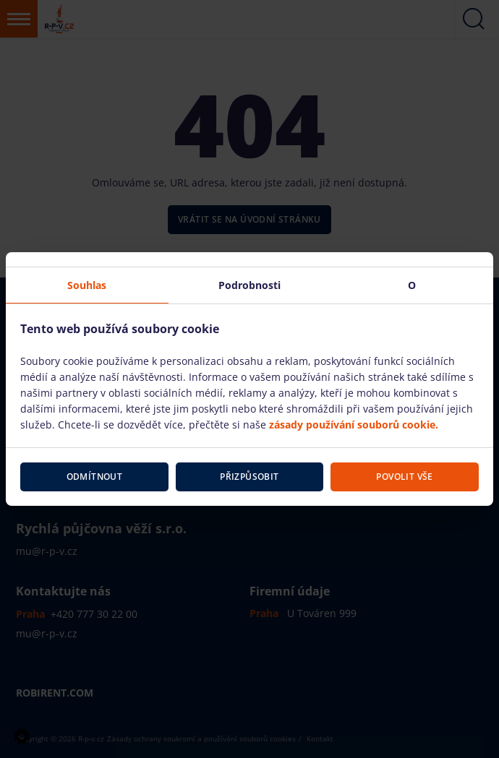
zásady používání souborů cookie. (353, 424)
